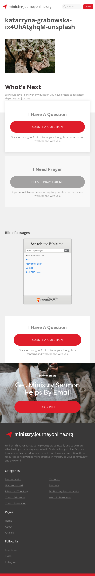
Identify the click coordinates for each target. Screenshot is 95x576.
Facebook (11, 550)
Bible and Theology (16, 491)
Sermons (54, 485)
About (8, 526)
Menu (88, 7)
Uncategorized (14, 485)
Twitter (9, 556)
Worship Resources (60, 497)
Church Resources (15, 503)
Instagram (11, 562)
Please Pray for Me (47, 182)
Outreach (54, 479)
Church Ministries (15, 497)
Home (8, 520)
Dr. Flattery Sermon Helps (64, 491)
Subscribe (47, 407)
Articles (9, 532)
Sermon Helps (13, 479)
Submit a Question (47, 127)
